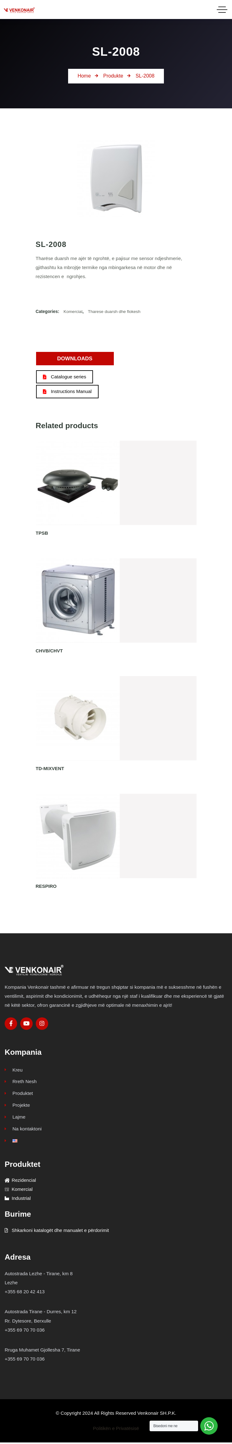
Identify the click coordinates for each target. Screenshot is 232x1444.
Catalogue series (65, 376)
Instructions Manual (68, 391)
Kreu (13, 1069)
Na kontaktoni (23, 1129)
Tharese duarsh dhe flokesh (114, 311)
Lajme (15, 1117)
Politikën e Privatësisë (116, 1430)
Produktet (19, 1093)
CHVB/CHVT (49, 650)
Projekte (17, 1105)
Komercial (72, 311)
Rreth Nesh (21, 1081)
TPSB (42, 533)
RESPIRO (46, 886)
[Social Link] (11, 1023)
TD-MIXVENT (50, 768)
